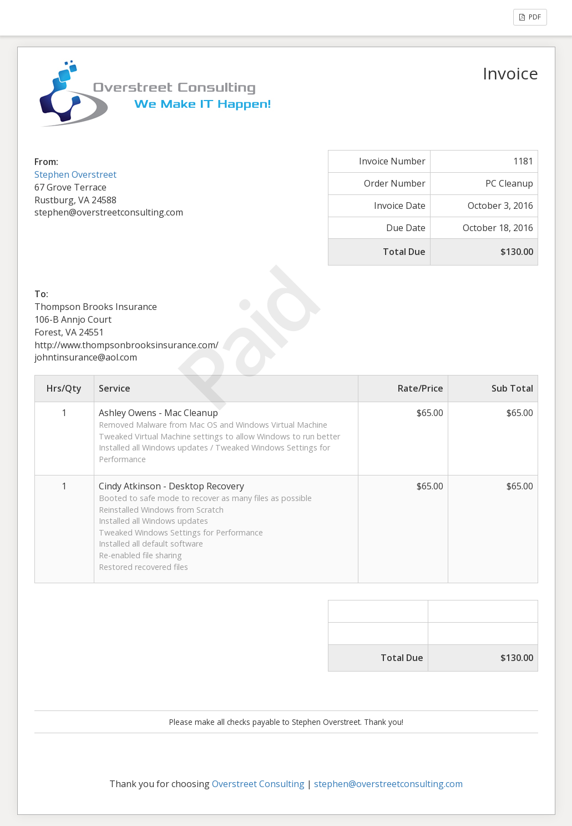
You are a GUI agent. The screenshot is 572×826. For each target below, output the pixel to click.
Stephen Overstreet (75, 174)
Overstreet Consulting (258, 784)
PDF (530, 17)
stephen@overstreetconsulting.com (388, 784)
